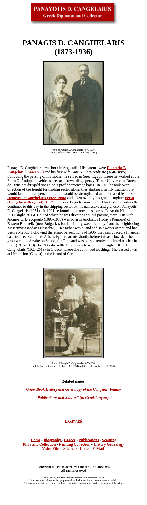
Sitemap (70, 449)
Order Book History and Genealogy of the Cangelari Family (73, 389)
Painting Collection (74, 444)
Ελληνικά (73, 421)
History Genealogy (109, 444)
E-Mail (98, 449)
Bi (45, 440)
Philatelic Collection (39, 444)
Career (69, 440)
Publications (89, 440)
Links (84, 449)
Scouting (109, 440)
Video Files (51, 449)
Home (35, 440)
